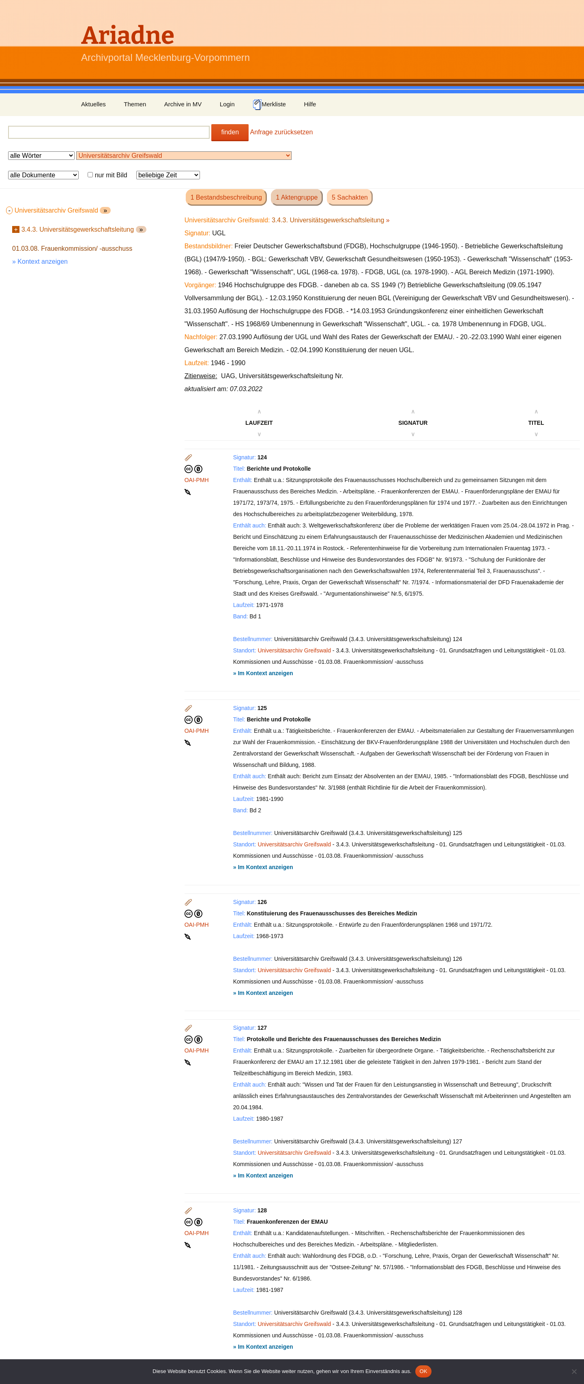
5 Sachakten (350, 197)
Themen (135, 104)
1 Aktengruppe (297, 197)
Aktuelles (93, 104)
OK (423, 1371)
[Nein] (574, 1371)
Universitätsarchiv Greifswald (294, 650)
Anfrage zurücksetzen (281, 132)
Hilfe (310, 104)
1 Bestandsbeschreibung (226, 197)
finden (230, 132)
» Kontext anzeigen (40, 261)
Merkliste (269, 104)
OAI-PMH (197, 480)
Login (227, 104)
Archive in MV (183, 104)
